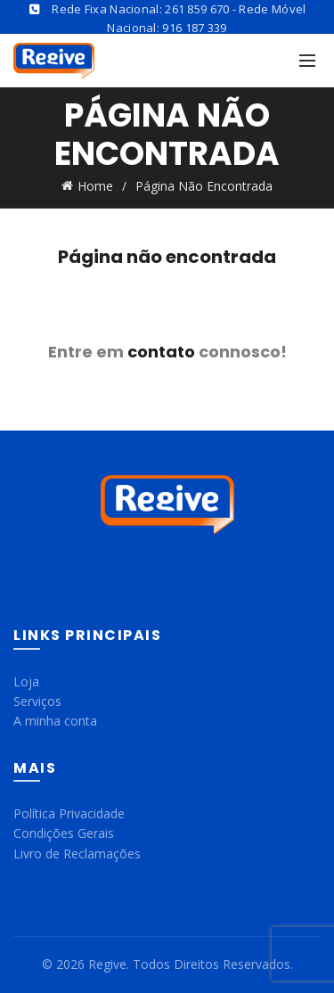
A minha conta (55, 720)
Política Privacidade (69, 813)
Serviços (37, 701)
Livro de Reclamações (77, 853)
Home (95, 185)
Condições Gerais (63, 833)
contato (161, 352)
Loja (26, 681)
